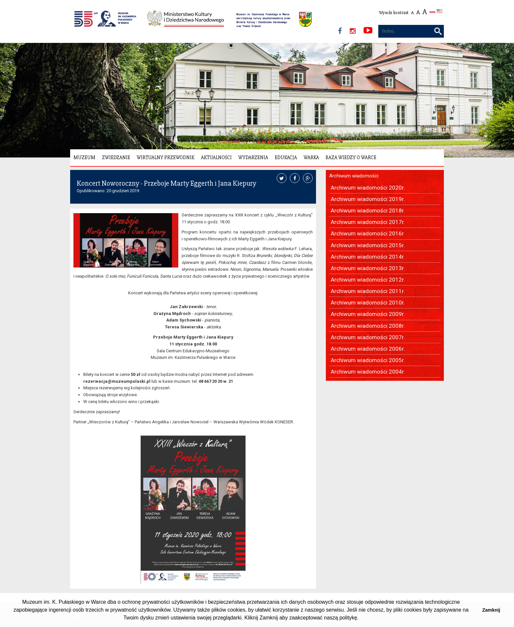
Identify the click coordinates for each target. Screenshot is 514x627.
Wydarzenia (253, 157)
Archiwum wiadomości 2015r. (368, 245)
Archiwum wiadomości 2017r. (368, 222)
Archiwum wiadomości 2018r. (368, 210)
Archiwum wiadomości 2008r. (368, 326)
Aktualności (216, 157)
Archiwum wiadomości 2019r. (368, 199)
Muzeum (84, 157)
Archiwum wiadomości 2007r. (368, 337)
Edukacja (286, 157)
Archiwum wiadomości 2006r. (368, 348)
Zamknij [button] (491, 610)
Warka (311, 157)
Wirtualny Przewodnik (165, 157)
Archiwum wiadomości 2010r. (368, 302)
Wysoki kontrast (393, 12)
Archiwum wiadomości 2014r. (368, 256)
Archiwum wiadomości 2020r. (368, 187)
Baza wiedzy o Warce (351, 157)
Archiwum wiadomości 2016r (367, 233)
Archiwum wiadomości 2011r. (368, 291)
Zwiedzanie (116, 157)
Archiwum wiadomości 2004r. (368, 371)
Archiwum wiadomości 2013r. (368, 268)
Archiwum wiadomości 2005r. (368, 360)
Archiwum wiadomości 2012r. (368, 279)
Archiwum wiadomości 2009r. (368, 314)
